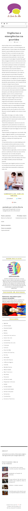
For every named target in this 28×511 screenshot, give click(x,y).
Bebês (5, 330)
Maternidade (7, 369)
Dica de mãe (7, 350)
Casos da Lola (8, 338)
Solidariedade (8, 386)
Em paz (6, 355)
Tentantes (7, 394)
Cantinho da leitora (10, 335)
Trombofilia (7, 396)
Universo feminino (9, 399)
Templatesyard (13, 506)
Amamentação (8, 328)
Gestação (6, 357)
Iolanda (6, 364)
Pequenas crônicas (9, 381)
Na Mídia (6, 374)
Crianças (6, 345)
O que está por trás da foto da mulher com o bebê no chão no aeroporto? (17, 481)
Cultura (6, 347)
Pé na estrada (8, 379)
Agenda (6, 323)
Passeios (6, 377)
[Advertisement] (14, 411)
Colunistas (7, 340)
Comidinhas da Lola (9, 342)
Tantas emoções (8, 391)
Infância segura (8, 362)
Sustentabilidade (9, 389)
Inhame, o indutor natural (16, 485)
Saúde (10, 42)
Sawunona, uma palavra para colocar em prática (11, 297)
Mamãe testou (8, 367)
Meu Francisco (8, 372)
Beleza (6, 333)
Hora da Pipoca (8, 359)
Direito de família (9, 352)
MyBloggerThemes (14, 508)
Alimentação (7, 325)
